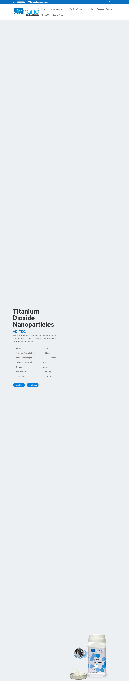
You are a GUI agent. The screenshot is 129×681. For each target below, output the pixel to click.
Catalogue (32, 385)
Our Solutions (75, 9)
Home (44, 9)
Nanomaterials (56, 9)
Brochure (112, 2)
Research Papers (104, 9)
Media (90, 9)
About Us (45, 15)
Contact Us (58, 15)
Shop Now (18, 385)
